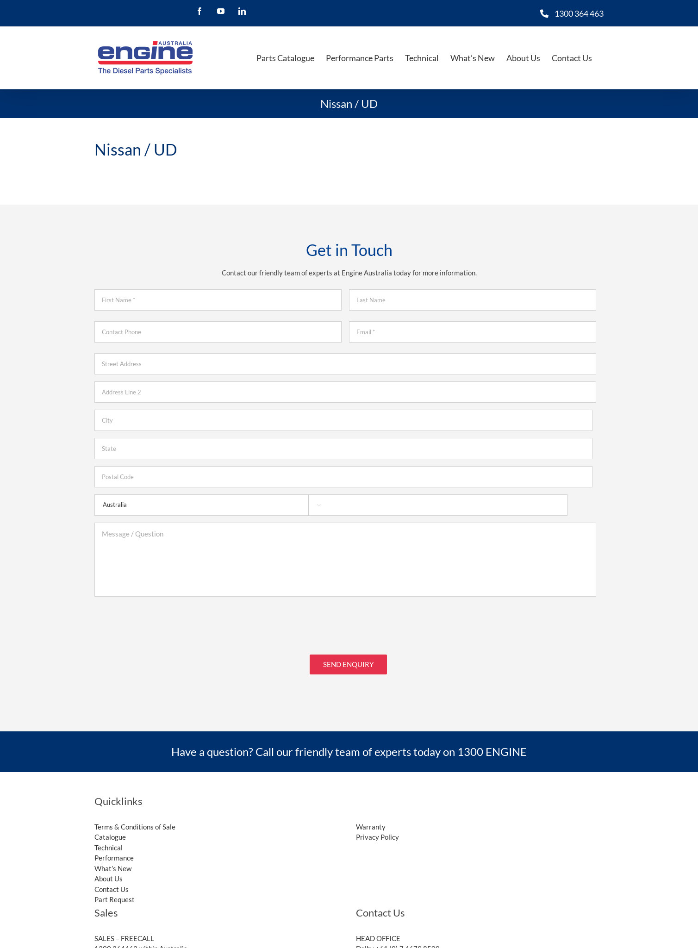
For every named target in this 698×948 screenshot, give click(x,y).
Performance (114, 852)
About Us (108, 872)
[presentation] (164, 622)
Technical (108, 841)
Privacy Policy (377, 831)
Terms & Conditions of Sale (134, 821)
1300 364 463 (579, 13)
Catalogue (110, 831)
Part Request (114, 893)
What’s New (112, 862)
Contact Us (111, 883)
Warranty (371, 821)
